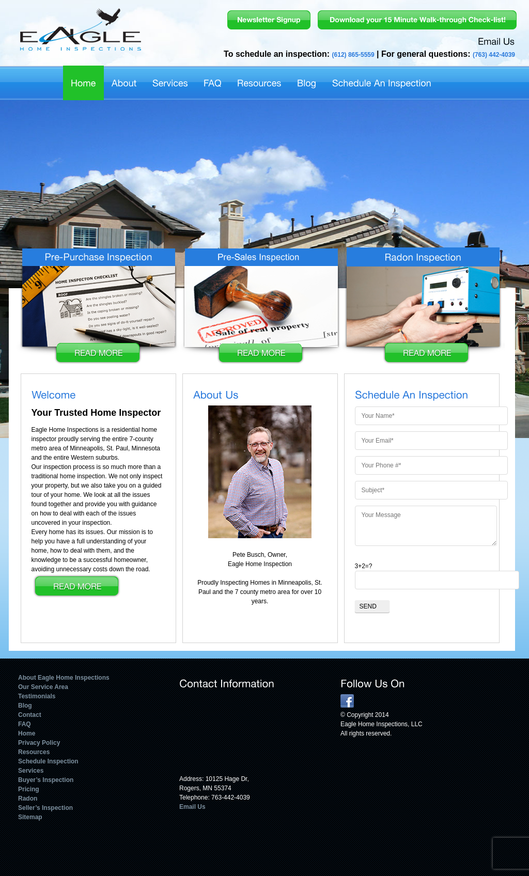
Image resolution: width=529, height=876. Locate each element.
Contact (29, 714)
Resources (34, 752)
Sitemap (30, 817)
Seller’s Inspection (45, 807)
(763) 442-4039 (494, 54)
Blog (25, 705)
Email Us (192, 806)
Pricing (28, 789)
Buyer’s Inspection (45, 780)
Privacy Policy (39, 742)
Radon (27, 798)
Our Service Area (43, 687)
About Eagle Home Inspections (64, 677)
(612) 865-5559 (353, 54)
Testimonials (36, 696)
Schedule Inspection (48, 761)
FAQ (24, 724)
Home (26, 733)
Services (30, 770)
